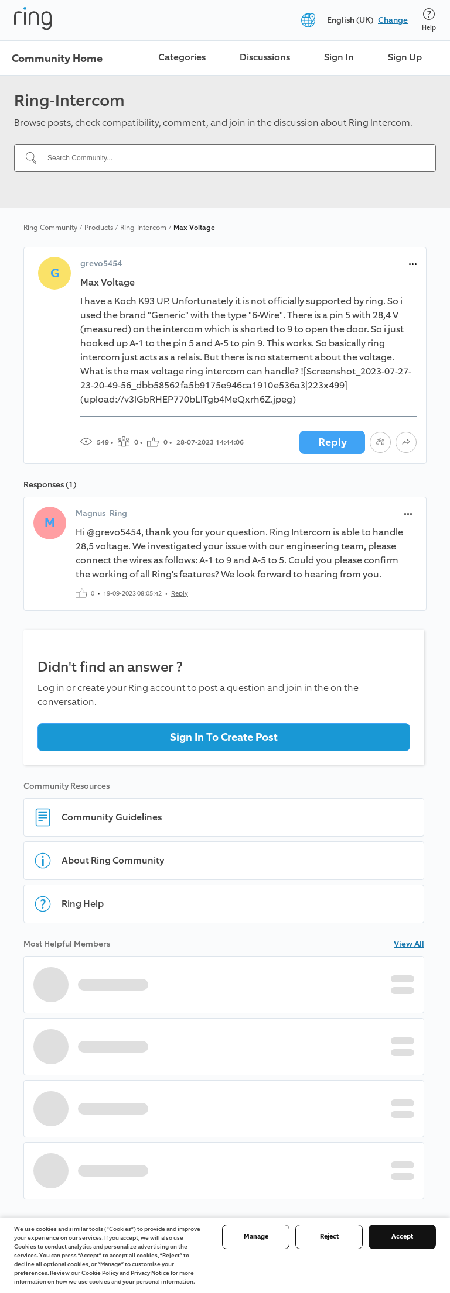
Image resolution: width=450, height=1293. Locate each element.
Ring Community (50, 227)
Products (98, 227)
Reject (329, 1236)
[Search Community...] (232, 158)
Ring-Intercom (143, 227)
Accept (402, 1236)
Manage (256, 1236)
